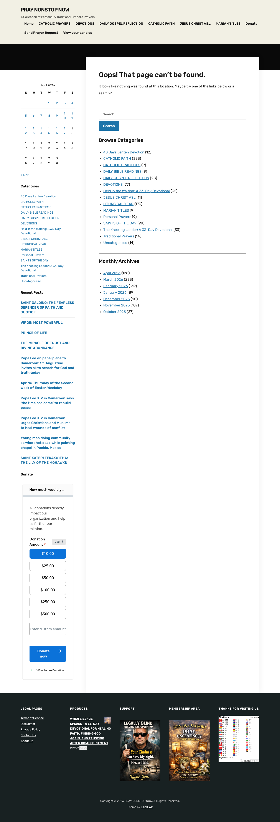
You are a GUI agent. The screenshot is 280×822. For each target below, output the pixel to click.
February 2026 (115, 282)
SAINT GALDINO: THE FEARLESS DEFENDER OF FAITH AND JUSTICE (47, 307)
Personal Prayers (117, 214)
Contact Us (28, 735)
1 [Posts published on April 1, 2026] (48, 103)
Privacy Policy (30, 729)
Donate (251, 24)
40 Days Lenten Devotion (125, 152)
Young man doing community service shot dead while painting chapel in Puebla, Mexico (48, 443)
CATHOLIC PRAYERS (55, 24)
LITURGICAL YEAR (118, 202)
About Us (27, 741)
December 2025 (117, 295)
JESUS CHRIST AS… (195, 24)
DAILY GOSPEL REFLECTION (121, 24)
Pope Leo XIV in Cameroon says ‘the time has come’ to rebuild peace (47, 403)
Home (29, 24)
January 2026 (115, 288)
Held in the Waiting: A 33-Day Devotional (137, 189)
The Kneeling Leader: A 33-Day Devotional (139, 227)
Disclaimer (28, 724)
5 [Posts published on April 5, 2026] (26, 116)
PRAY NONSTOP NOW (45, 10)
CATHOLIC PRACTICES (122, 164)
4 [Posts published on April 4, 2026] (72, 103)
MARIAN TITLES (228, 24)
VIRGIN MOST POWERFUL (42, 323)
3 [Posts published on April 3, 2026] (65, 103)
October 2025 (115, 307)
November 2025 (117, 301)
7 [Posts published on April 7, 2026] (41, 116)
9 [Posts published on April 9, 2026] (57, 116)
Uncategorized (115, 239)
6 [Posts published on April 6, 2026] (34, 116)
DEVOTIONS (85, 24)
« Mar (24, 175)
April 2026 (112, 270)
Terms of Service (32, 718)
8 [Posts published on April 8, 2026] (49, 116)
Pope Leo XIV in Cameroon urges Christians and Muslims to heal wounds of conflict (46, 423)
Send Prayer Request (41, 33)
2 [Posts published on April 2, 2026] (57, 103)
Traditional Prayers (119, 233)
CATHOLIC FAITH (161, 24)
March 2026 (113, 276)
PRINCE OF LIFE (34, 333)
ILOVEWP (147, 807)
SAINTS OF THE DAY (120, 221)
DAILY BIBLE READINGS (123, 171)
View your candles (77, 33)
